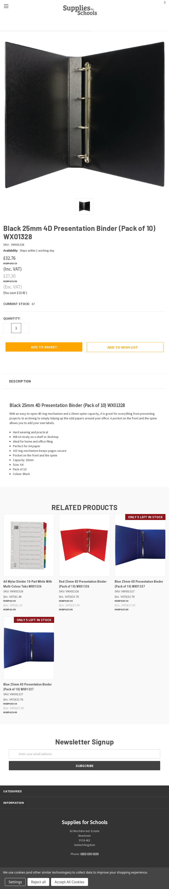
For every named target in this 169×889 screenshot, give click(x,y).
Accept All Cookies (69, 882)
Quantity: (11, 318)
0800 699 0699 (89, 854)
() (163, 2)
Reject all (38, 882)
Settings (15, 882)
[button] (84, 381)
